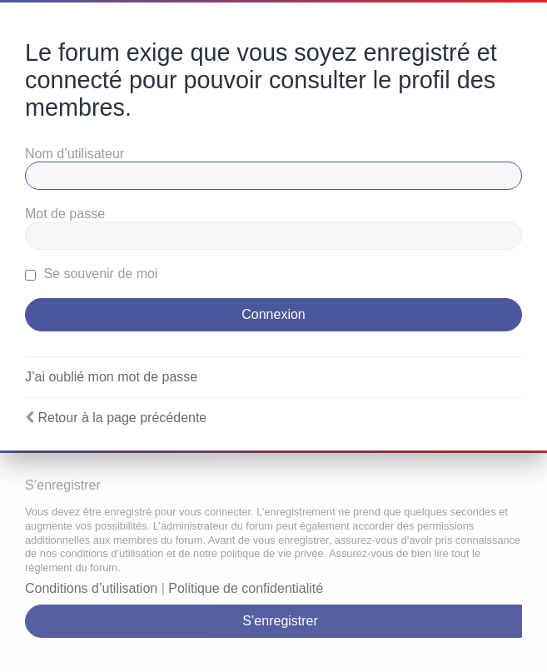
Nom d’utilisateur (74, 154)
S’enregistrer (280, 621)
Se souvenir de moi (91, 273)
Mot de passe (65, 214)
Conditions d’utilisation (91, 588)
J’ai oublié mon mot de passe (111, 377)
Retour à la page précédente (121, 418)
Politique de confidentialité (245, 588)
